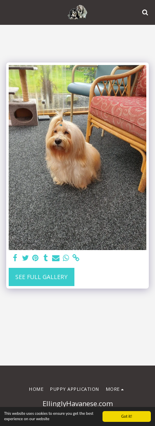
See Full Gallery (41, 277)
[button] (9, 11)
